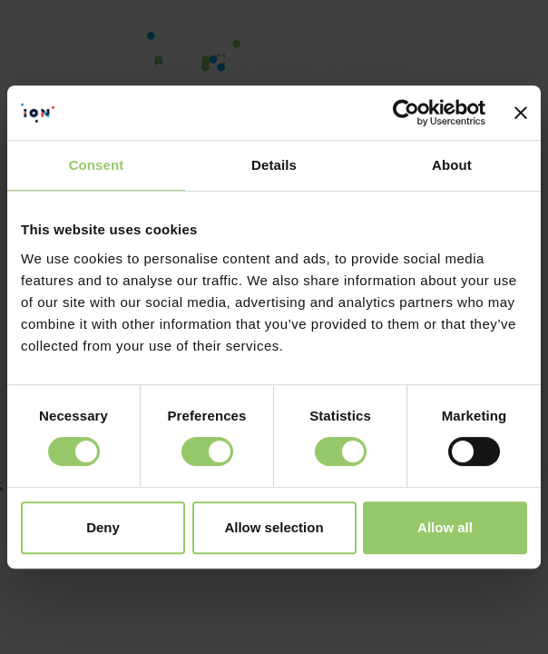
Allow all (445, 527)
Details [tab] (274, 165)
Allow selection (273, 527)
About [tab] (452, 165)
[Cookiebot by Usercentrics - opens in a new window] (406, 112)
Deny (103, 527)
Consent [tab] (96, 165)
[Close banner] (520, 112)
